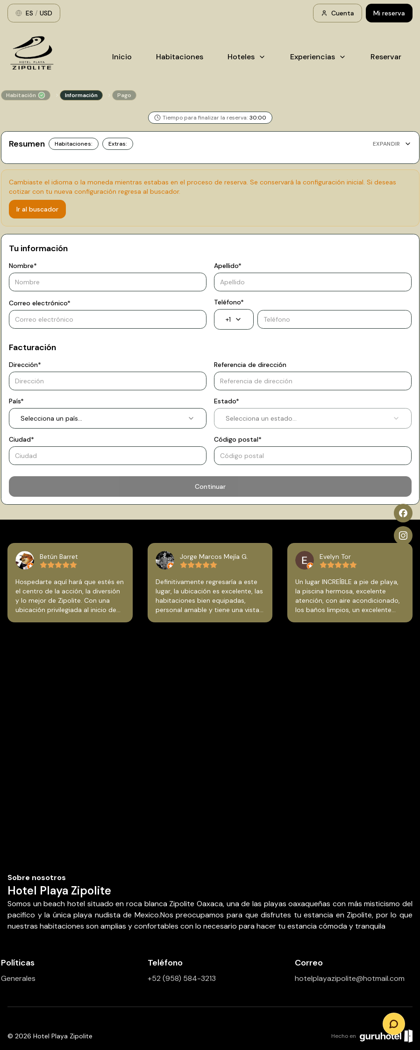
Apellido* (228, 265)
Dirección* (25, 364)
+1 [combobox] (234, 319)
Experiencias (318, 57)
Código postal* (238, 439)
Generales (18, 978)
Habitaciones (179, 57)
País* (16, 401)
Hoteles (247, 57)
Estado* (226, 401)
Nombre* (23, 265)
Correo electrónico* (40, 303)
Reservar (385, 57)
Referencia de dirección (250, 364)
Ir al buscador (37, 209)
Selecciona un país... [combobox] (108, 418)
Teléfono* (229, 302)
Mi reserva (389, 13)
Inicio (122, 57)
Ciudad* (21, 439)
